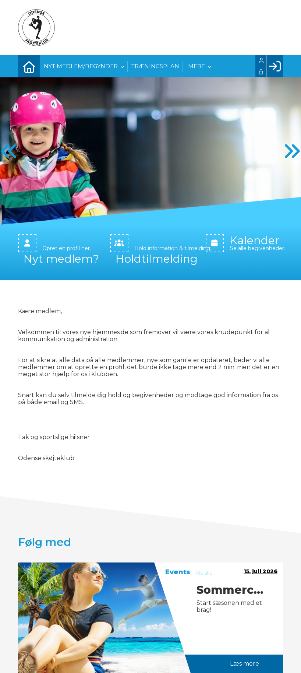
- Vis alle (202, 570)
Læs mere (244, 660)
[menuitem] (29, 66)
